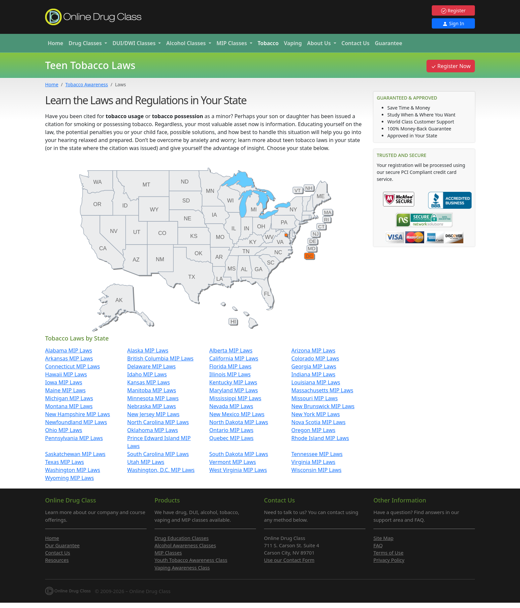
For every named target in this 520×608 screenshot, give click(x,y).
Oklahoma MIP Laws (152, 430)
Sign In (453, 23)
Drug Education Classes (182, 538)
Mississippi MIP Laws (235, 398)
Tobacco (268, 43)
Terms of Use (388, 552)
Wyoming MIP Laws (69, 478)
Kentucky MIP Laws (233, 382)
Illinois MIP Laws (230, 374)
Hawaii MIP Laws (66, 374)
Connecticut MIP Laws (72, 366)
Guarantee (388, 43)
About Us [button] (319, 43)
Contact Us (356, 43)
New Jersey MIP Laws (153, 414)
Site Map (383, 538)
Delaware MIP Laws (151, 366)
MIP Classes (168, 552)
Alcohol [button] (186, 43)
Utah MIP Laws (145, 462)
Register (453, 10)
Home (55, 43)
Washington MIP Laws (72, 470)
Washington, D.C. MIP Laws (161, 470)
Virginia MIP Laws (314, 462)
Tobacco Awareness (86, 84)
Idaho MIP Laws (147, 374)
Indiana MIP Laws (314, 374)
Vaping (293, 43)
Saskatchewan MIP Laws (75, 454)
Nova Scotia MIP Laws (319, 422)
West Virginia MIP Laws (238, 470)
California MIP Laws (233, 358)
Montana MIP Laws (69, 406)
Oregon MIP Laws (314, 430)
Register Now (451, 66)
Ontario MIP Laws (231, 430)
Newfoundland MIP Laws (76, 422)
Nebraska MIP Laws (151, 406)
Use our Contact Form (289, 560)
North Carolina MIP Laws (158, 422)
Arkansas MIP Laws (69, 358)
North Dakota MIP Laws (238, 422)
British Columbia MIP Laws (160, 358)
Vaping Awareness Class (182, 567)
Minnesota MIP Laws (153, 398)
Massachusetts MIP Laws (323, 390)
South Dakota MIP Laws (238, 454)
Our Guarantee (62, 545)
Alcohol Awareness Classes (185, 545)
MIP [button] (232, 43)
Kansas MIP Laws (148, 382)
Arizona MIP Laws (314, 350)
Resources (57, 560)
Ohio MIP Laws (63, 430)
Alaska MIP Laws (147, 350)
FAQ (378, 545)
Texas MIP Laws (64, 462)
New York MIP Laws (316, 414)
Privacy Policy (388, 560)
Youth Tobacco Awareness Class (191, 560)
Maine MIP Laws (65, 390)
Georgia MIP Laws (314, 366)
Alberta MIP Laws (230, 350)
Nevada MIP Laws (231, 406)
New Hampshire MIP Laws (77, 414)
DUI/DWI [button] (134, 43)
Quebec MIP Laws (231, 438)
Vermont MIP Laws (232, 462)
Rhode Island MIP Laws (320, 438)
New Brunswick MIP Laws (323, 406)
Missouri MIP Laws (315, 398)
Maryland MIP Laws (233, 390)
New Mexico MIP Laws (236, 414)
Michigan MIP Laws (69, 398)
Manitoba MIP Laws (151, 390)
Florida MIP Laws (230, 366)
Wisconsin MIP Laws (317, 470)
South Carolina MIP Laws (158, 454)
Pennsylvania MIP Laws (74, 438)
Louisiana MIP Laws (316, 382)
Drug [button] (86, 43)
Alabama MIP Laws (68, 350)
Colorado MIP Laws (315, 358)
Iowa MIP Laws (63, 382)
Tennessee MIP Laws (317, 454)
